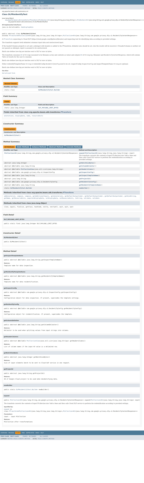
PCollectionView (27, 169)
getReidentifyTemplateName (90, 185)
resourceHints (37, 116)
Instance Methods (39, 147)
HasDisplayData (27, 27)
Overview (4, 2)
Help (42, 2)
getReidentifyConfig (87, 182)
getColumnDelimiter (87, 166)
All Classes (44, 5)
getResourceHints (19, 198)
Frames (25, 5)
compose (20, 196)
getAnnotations (57, 196)
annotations (9, 116)
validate (87, 198)
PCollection (43, 20)
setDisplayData (52, 198)
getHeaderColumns (86, 169)
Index (37, 2)
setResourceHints (66, 198)
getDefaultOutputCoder (74, 196)
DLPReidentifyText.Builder (49, 90)
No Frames (32, 5)
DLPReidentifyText (11, 135)
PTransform (13, 35)
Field (15, 8)
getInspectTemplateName (88, 175)
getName (7, 198)
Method (27, 8)
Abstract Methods (56, 147)
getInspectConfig (86, 172)
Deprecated (30, 2)
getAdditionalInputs (41, 196)
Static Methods (23, 147)
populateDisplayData (35, 198)
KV (49, 20)
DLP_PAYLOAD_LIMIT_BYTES (48, 108)
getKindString (130, 196)
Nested (9, 8)
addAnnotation (9, 196)
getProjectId (84, 178)
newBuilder (83, 188)
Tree (23, 2)
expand (81, 153)
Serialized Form (8, 73)
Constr (20, 8)
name (28, 116)
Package (11, 2)
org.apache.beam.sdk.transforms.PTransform (21, 20)
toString (78, 198)
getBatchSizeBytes (86, 163)
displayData (20, 116)
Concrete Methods (73, 147)
